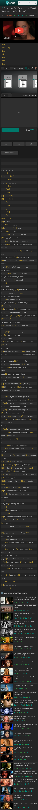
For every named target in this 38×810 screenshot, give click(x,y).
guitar (5, 95)
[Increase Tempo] (11, 68)
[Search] (35, 3)
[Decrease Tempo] (2, 68)
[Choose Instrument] (9, 95)
